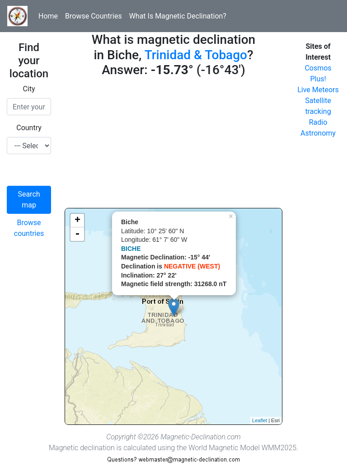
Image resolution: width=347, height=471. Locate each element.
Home (48, 16)
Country (29, 127)
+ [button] (77, 220)
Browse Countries (93, 16)
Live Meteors (318, 89)
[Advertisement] (173, 144)
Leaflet (259, 420)
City (29, 89)
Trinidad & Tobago (196, 54)
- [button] (77, 234)
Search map (29, 199)
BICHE (131, 248)
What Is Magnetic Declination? (177, 16)
